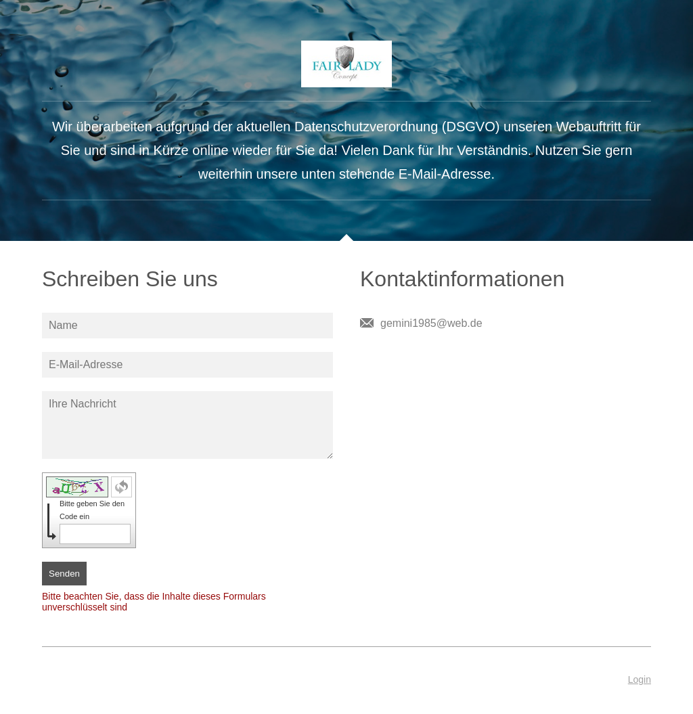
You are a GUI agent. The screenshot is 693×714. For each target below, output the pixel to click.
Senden (64, 573)
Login (639, 679)
